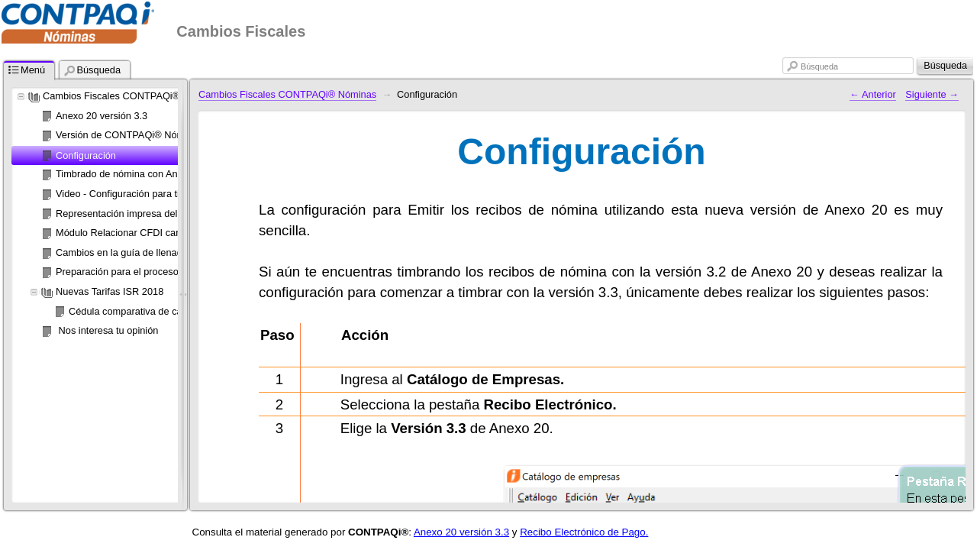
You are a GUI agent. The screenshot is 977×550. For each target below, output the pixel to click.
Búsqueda (819, 66)
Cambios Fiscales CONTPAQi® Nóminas (287, 94)
